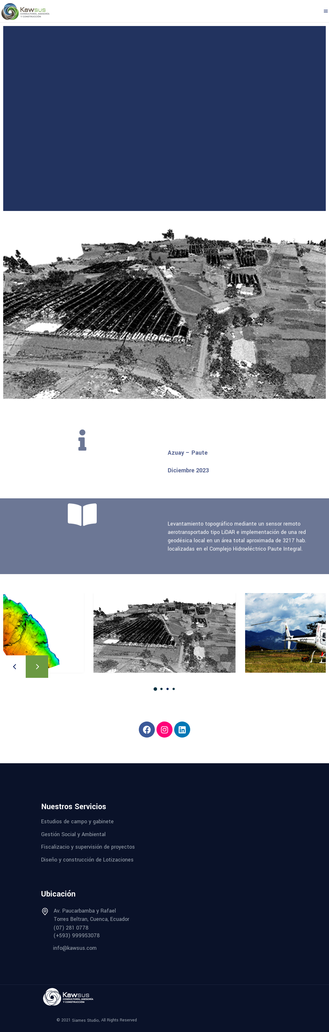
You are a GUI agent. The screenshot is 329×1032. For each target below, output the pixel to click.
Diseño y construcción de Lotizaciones (87, 859)
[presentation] (14, 666)
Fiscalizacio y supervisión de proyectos (88, 847)
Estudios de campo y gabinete (77, 821)
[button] (155, 689)
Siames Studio (85, 1020)
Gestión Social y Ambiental (73, 834)
